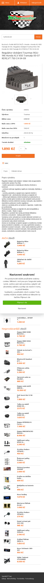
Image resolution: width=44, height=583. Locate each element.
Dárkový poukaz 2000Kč (23, 468)
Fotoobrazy (29, 578)
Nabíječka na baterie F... (25, 486)
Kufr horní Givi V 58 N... (24, 396)
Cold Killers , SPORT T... (25, 319)
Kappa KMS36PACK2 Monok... (25, 432)
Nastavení (22, 308)
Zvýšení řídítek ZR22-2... (23, 540)
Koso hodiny (22, 494)
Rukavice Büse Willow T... (22, 242)
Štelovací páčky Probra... (23, 459)
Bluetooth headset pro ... (24, 360)
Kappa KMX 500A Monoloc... (24, 342)
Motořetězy (11, 578)
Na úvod (5, 44)
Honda (27, 44)
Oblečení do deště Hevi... (24, 260)
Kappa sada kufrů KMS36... (24, 387)
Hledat (38, 37)
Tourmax (27, 114)
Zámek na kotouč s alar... (24, 351)
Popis (6, 171)
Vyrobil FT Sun (7, 576)
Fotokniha (20, 578)
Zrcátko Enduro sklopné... (23, 450)
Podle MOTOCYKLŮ (16, 44)
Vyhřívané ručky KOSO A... (23, 441)
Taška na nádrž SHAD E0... (23, 405)
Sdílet (5, 163)
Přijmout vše (22, 302)
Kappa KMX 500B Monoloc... (24, 333)
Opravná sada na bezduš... (23, 378)
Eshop (4, 578)
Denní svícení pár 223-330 (24, 522)
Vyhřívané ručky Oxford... (23, 531)
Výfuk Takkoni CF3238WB (22, 558)
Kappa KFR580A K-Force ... (24, 423)
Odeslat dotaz (16, 171)
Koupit (18, 155)
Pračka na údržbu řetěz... (24, 477)
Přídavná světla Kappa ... (23, 369)
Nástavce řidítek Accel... (23, 504)
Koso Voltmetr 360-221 (25, 549)
